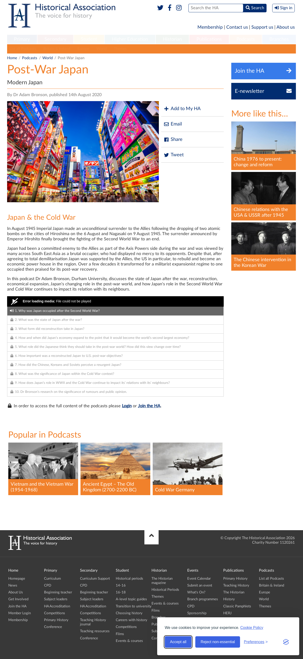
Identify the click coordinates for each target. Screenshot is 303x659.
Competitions (54, 613)
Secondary (55, 39)
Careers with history (131, 620)
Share (173, 139)
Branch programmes (202, 599)
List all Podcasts (22, 49)
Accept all (178, 642)
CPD (47, 585)
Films (120, 634)
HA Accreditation (57, 606)
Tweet (174, 154)
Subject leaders (55, 599)
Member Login (19, 613)
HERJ (227, 613)
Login (127, 406)
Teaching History (236, 585)
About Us (15, 592)
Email (173, 124)
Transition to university (134, 606)
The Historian (233, 592)
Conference (53, 627)
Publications (209, 39)
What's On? (196, 592)
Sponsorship (196, 613)
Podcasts (245, 39)
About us (285, 27)
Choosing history (129, 613)
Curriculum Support (95, 578)
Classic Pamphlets (237, 606)
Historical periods (129, 578)
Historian (172, 39)
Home (12, 58)
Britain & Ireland (56, 49)
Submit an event (199, 585)
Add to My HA (182, 108)
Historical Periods (165, 590)
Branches (279, 39)
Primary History (56, 620)
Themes (120, 49)
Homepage (16, 578)
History (229, 599)
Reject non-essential (218, 642)
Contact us (237, 27)
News (12, 585)
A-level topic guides (131, 599)
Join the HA (149, 406)
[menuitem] (22, 39)
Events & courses (129, 641)
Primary (22, 39)
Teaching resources (95, 631)
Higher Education (130, 39)
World (101, 49)
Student (89, 39)
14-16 (121, 585)
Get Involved (18, 599)
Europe (83, 49)
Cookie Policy (251, 628)
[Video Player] (115, 301)
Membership (210, 27)
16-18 (121, 592)
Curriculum (52, 578)
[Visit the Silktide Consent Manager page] (286, 642)
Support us (262, 27)
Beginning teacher (58, 592)
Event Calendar (199, 578)
